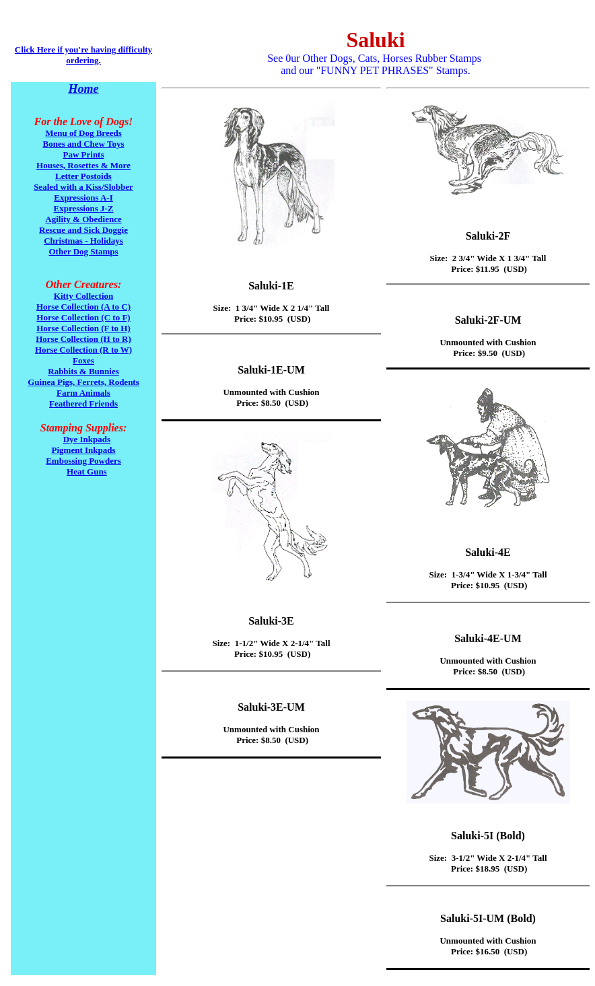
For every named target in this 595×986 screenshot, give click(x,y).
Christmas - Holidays (83, 241)
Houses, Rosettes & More (83, 165)
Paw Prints (83, 154)
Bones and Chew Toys (83, 144)
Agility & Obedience (83, 219)
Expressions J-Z (84, 208)
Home (84, 89)
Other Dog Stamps (83, 251)
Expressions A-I (83, 197)
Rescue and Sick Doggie (83, 230)
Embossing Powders (83, 461)
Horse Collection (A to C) (83, 307)
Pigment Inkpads (84, 450)
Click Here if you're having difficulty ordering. (83, 54)
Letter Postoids (83, 176)
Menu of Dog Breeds (83, 133)
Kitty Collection (83, 296)
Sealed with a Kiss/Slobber (83, 187)
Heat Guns (87, 471)
